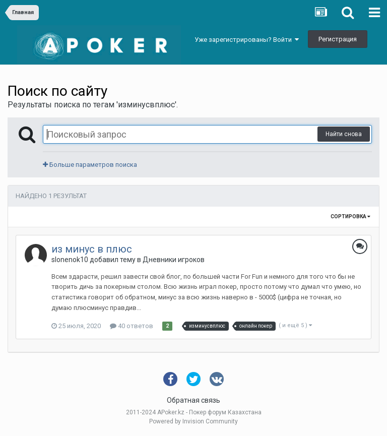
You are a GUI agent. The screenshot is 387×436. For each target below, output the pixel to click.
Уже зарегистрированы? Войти (247, 39)
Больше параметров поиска (90, 164)
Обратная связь (193, 400)
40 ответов (131, 326)
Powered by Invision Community (193, 421)
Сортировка (350, 216)
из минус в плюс (91, 249)
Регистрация (337, 39)
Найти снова (344, 134)
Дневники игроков (174, 260)
